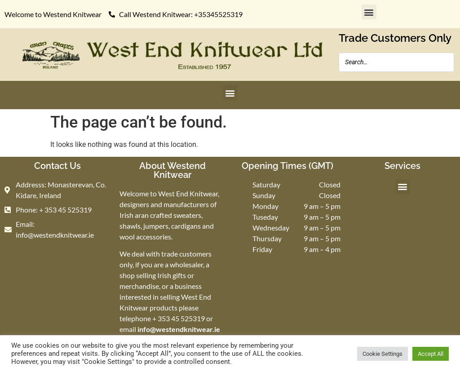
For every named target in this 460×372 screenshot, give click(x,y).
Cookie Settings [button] (382, 353)
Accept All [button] (430, 353)
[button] (369, 11)
